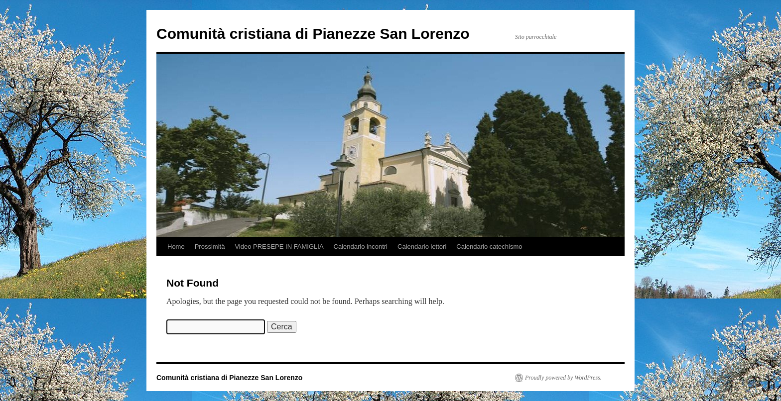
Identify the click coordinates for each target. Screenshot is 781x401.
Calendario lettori (421, 246)
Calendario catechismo (489, 246)
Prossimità (210, 246)
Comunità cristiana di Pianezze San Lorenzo (312, 33)
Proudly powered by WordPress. (563, 377)
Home (176, 246)
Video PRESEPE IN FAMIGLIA (279, 246)
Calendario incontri (361, 246)
